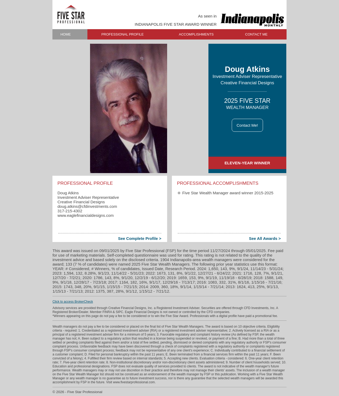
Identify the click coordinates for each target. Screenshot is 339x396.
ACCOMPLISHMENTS (196, 34)
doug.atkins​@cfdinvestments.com (87, 206)
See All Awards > (265, 238)
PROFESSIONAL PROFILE (122, 34)
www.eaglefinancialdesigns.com (85, 215)
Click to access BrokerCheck (72, 301)
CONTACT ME (256, 34)
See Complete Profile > (139, 238)
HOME (65, 34)
